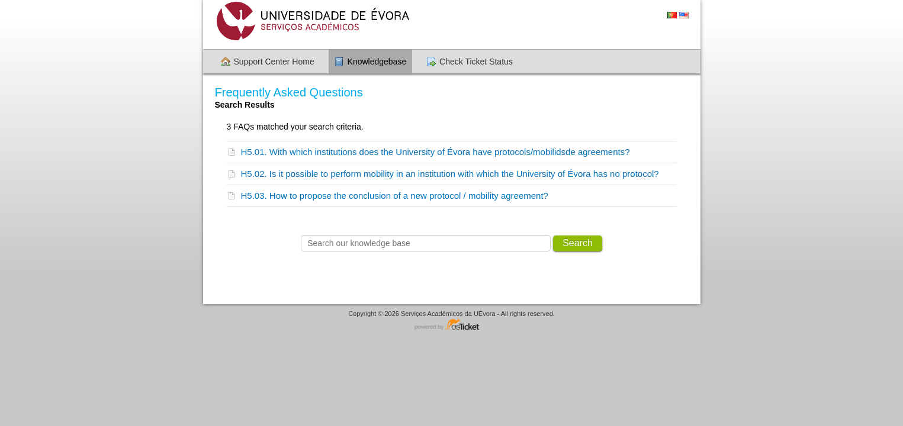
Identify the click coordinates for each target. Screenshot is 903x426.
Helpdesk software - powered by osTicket (451, 325)
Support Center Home (274, 61)
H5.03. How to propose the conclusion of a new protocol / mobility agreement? (394, 196)
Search (578, 243)
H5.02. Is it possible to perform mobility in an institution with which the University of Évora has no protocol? (450, 174)
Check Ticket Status (476, 61)
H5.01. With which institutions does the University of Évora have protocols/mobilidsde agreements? (435, 152)
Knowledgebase (377, 61)
